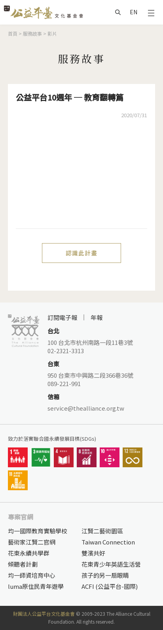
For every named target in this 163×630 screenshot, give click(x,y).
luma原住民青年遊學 (36, 586)
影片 (52, 33)
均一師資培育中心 (31, 575)
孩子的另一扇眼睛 (105, 575)
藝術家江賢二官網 (31, 542)
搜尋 (118, 12)
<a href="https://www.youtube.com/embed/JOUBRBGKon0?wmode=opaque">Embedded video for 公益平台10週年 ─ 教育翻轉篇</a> (81, 178)
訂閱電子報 (62, 317)
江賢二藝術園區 (102, 531)
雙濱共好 (93, 553)
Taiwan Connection (108, 542)
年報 (96, 317)
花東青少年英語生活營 (111, 564)
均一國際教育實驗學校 (37, 531)
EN (133, 12)
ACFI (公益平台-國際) (110, 586)
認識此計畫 (81, 253)
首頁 (12, 33)
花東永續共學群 (28, 553)
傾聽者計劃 (23, 564)
